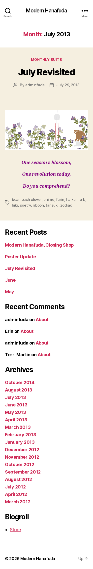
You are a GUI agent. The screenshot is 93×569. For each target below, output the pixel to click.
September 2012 (23, 472)
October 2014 (19, 382)
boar (16, 199)
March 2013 (18, 427)
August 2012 (18, 479)
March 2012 (17, 501)
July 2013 (15, 397)
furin (60, 199)
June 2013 (16, 404)
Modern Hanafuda (46, 10)
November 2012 (22, 457)
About (42, 319)
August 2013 (18, 390)
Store (15, 529)
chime (48, 199)
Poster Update (20, 256)
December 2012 (22, 449)
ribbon (38, 205)
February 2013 (20, 434)
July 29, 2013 (68, 85)
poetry (25, 205)
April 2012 (16, 494)
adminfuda (35, 85)
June (10, 280)
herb (81, 199)
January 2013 (20, 442)
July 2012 (15, 486)
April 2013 (16, 419)
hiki (15, 205)
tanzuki (52, 205)
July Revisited (46, 72)
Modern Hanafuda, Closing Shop (39, 245)
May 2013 (15, 412)
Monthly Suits (46, 59)
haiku (71, 199)
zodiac (66, 205)
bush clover (32, 199)
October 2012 (19, 464)
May (9, 291)
